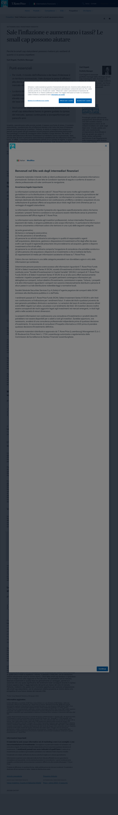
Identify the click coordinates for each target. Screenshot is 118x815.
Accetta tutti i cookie (84, 100)
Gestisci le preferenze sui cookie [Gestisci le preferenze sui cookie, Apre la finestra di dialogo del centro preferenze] (38, 100)
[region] (59, 94)
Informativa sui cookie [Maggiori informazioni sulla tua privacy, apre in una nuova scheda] (58, 94)
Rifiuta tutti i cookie (66, 100)
